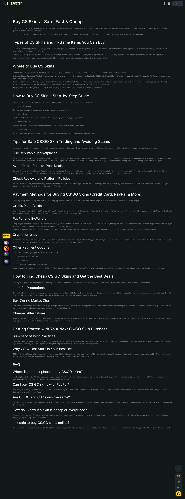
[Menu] (6, 236)
